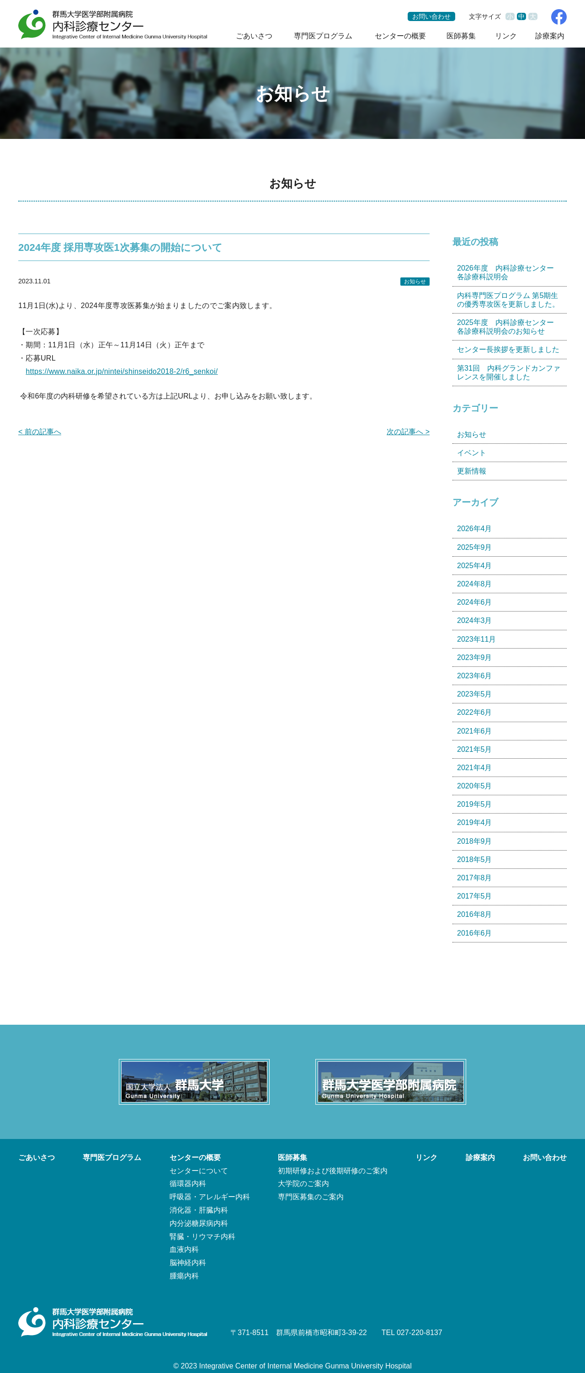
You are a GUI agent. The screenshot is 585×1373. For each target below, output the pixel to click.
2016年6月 (474, 933)
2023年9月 (474, 657)
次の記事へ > (408, 432)
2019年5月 (474, 804)
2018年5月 (474, 859)
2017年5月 (474, 896)
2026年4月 (474, 528)
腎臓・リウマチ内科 (202, 1236)
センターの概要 (400, 36)
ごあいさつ (254, 36)
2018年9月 (474, 841)
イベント (471, 453)
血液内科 (184, 1249)
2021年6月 (474, 731)
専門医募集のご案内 (311, 1197)
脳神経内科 (188, 1263)
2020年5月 (474, 786)
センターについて (199, 1171)
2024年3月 (474, 620)
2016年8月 (474, 914)
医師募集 (461, 36)
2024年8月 (474, 584)
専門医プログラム (323, 36)
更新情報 (471, 471)
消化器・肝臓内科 (199, 1210)
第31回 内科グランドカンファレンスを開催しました (508, 372)
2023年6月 (474, 676)
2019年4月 (474, 822)
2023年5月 (474, 694)
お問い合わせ (431, 16)
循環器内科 (188, 1183)
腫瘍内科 (184, 1276)
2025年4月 (474, 565)
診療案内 (549, 36)
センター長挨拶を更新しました (508, 349)
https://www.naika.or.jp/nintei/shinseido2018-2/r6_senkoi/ (122, 371)
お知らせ (415, 281)
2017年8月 (474, 878)
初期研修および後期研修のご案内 (333, 1171)
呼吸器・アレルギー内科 (210, 1197)
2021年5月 (474, 749)
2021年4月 (474, 768)
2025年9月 (474, 547)
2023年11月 (476, 639)
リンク (506, 36)
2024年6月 (474, 602)
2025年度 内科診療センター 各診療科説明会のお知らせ (509, 327)
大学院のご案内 (303, 1183)
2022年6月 (474, 712)
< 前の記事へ (39, 432)
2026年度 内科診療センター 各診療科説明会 (509, 272)
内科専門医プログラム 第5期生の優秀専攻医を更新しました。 (508, 300)
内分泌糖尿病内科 (199, 1223)
